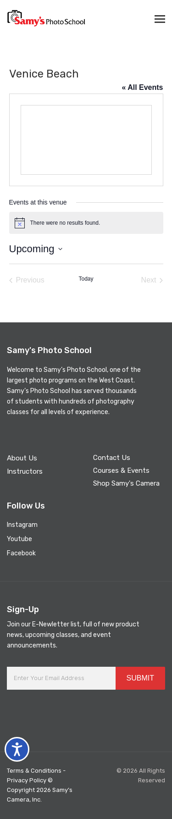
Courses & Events (121, 470)
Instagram (22, 525)
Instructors (25, 471)
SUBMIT (140, 678)
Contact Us (111, 458)
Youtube (19, 539)
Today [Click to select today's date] (85, 279)
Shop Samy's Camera (126, 483)
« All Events (142, 87)
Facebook (21, 553)
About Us (22, 458)
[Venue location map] (86, 139)
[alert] (86, 223)
